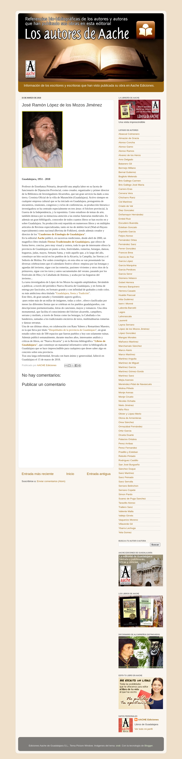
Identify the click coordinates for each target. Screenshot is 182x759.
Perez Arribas (126, 443)
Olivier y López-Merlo (130, 413)
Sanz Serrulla (126, 481)
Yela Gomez (125, 532)
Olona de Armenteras (130, 418)
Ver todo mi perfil (143, 729)
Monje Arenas (126, 392)
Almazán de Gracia (129, 138)
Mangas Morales (127, 337)
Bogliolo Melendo (128, 176)
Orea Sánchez (126, 422)
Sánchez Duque (127, 469)
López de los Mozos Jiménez (134, 329)
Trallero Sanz (126, 507)
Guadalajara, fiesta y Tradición (72, 293)
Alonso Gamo (126, 146)
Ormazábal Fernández (130, 426)
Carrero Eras (125, 189)
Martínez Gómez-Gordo (131, 371)
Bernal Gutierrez (127, 172)
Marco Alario (125, 350)
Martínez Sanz (126, 375)
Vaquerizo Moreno (128, 520)
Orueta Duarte (126, 435)
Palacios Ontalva (127, 439)
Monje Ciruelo (126, 396)
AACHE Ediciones (148, 719)
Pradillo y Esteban (128, 452)
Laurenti (123, 320)
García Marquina (127, 265)
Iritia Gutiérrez (126, 299)
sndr (118, 745)
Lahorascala (125, 316)
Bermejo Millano (127, 168)
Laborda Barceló (127, 308)
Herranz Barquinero (129, 286)
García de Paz (126, 257)
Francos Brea (126, 252)
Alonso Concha (127, 142)
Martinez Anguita (127, 358)
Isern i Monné (126, 303)
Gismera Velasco (128, 278)
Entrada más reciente (38, 474)
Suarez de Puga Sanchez (132, 498)
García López (126, 261)
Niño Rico (124, 409)
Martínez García (127, 367)
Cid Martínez (125, 201)
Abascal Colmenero (129, 134)
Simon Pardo (125, 494)
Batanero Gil (125, 163)
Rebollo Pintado (127, 456)
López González (127, 333)
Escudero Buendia (128, 223)
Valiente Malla (126, 511)
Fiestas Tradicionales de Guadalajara (69, 241)
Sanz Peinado (126, 477)
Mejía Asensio (126, 380)
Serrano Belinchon (128, 486)
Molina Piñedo (126, 388)
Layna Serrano (126, 324)
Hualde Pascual (127, 295)
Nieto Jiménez (126, 405)
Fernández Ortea (128, 240)
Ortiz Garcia (125, 430)
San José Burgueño (129, 464)
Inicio (70, 474)
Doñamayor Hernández (131, 214)
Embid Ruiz (125, 218)
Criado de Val (126, 206)
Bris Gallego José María (131, 184)
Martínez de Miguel (129, 363)
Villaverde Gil (126, 524)
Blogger (148, 745)
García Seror (125, 274)
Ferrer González (127, 248)
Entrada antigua (99, 474)
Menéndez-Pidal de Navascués (135, 384)
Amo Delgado (126, 159)
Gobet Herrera (126, 282)
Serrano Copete (127, 490)
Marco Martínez (127, 354)
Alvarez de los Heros (130, 155)
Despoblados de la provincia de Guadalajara (72, 329)
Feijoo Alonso (126, 235)
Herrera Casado (127, 291)
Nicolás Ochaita (127, 401)
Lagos (122, 312)
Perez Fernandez (128, 447)
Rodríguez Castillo (128, 460)
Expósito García (127, 231)
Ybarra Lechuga (127, 528)
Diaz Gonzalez (126, 210)
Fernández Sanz (127, 244)
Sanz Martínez (126, 473)
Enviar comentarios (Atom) (51, 481)
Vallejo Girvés (126, 515)
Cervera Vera (126, 193)
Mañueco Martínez (128, 341)
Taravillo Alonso (127, 503)
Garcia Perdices (127, 269)
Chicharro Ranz (127, 197)
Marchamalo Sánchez (130, 346)
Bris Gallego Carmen (130, 180)
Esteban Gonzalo (128, 227)
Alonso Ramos (126, 151)
